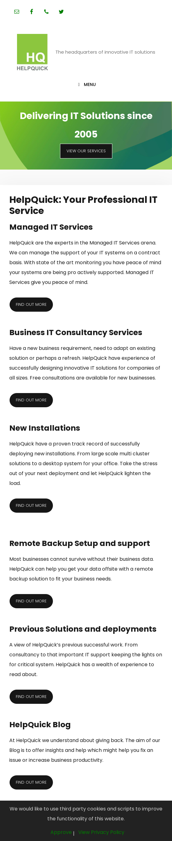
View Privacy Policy (101, 832)
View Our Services (86, 151)
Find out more (31, 304)
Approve (61, 832)
